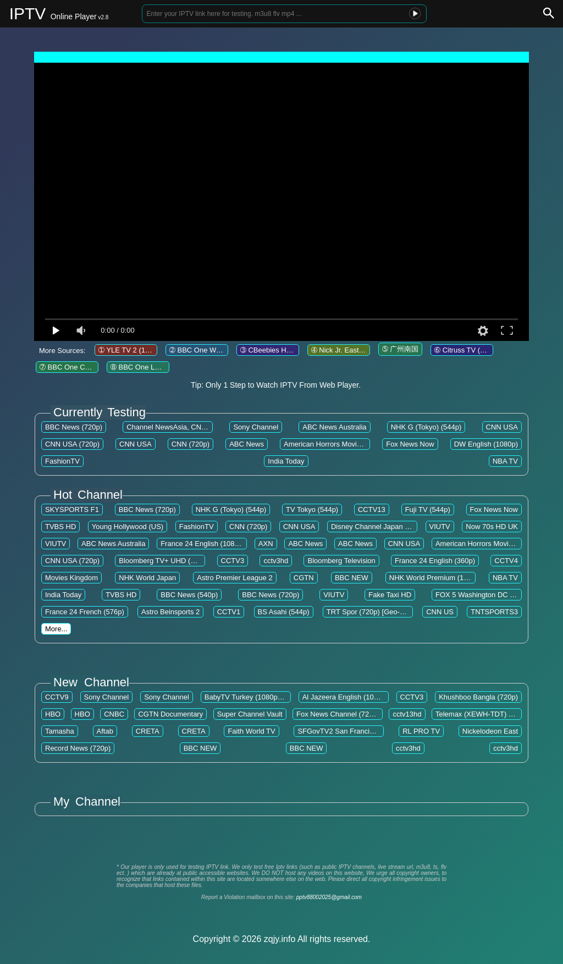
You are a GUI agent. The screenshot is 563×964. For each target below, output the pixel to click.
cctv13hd (407, 714)
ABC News (246, 444)
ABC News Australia (334, 427)
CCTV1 (229, 612)
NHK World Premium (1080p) (435, 578)
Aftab (105, 731)
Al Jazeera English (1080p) (345, 697)
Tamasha (59, 731)
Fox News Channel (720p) (337, 714)
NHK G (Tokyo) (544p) (426, 427)
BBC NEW (351, 578)
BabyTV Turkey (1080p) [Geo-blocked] (266, 697)
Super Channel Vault (250, 714)
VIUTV (439, 526)
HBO (52, 714)
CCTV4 (506, 561)
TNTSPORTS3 (494, 612)
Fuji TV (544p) (427, 509)
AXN (265, 543)
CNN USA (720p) (72, 444)
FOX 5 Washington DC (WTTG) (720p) (496, 595)
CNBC (114, 714)
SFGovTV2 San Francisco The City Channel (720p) (378, 731)
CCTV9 (57, 697)
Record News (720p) (78, 748)
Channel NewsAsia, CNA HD (172, 427)
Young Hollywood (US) (127, 526)
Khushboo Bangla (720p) (478, 697)
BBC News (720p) (73, 427)
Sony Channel (255, 427)
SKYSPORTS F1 (72, 509)
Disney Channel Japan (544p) (378, 526)
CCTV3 (233, 561)
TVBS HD (60, 526)
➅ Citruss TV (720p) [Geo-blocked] (489, 350)
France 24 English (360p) (435, 561)
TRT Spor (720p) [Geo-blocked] (377, 612)
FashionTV (62, 461)
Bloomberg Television (341, 561)
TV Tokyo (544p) (312, 509)
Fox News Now (410, 444)
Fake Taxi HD (389, 595)
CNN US (440, 612)
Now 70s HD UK (492, 526)
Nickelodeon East (490, 731)
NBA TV (505, 461)
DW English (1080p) (486, 444)
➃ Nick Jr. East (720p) (346, 350)
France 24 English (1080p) (203, 543)
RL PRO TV (421, 731)
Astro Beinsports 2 (170, 612)
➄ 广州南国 (400, 349)
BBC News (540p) (189, 595)
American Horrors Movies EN (330, 444)
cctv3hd (275, 561)
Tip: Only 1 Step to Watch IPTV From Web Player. (276, 385)
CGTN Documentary (170, 714)
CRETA (147, 731)
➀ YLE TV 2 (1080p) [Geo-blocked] (154, 350)
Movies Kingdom (71, 578)
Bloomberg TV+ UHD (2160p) (166, 561)
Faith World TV (251, 731)
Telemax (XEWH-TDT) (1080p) (484, 714)
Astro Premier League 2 (234, 578)
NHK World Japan (147, 578)
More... (56, 629)
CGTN (304, 578)
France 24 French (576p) (84, 612)
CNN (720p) (190, 444)
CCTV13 (371, 509)
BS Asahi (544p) (284, 612)
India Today (286, 461)
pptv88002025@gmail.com (329, 897)
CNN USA (502, 427)
